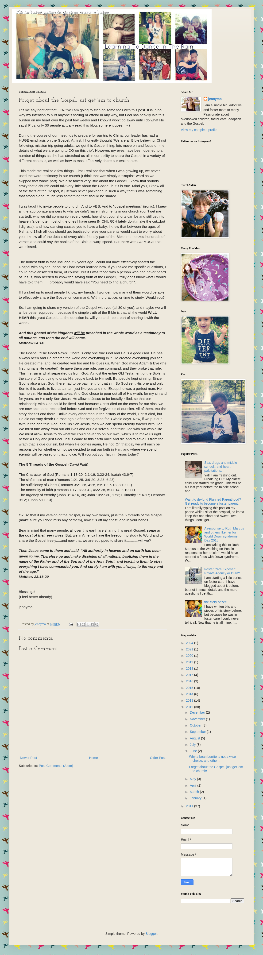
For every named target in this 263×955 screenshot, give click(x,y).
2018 (190, 668)
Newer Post (28, 758)
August (195, 738)
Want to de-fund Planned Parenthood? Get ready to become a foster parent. (213, 501)
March (195, 792)
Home (93, 758)
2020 (190, 655)
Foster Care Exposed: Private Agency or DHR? (222, 571)
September (198, 732)
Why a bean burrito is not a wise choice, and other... (212, 758)
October (196, 725)
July (193, 744)
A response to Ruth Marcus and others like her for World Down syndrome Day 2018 (224, 534)
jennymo (215, 99)
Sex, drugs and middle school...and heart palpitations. (220, 466)
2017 (190, 675)
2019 (190, 662)
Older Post (158, 758)
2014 (190, 694)
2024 (190, 643)
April (193, 785)
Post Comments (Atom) (56, 766)
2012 (190, 707)
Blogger (151, 934)
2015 (190, 688)
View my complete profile (199, 130)
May (193, 779)
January (196, 798)
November (198, 719)
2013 (190, 700)
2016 (190, 681)
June (194, 751)
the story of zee (215, 602)
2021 (190, 649)
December (198, 712)
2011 (190, 806)
